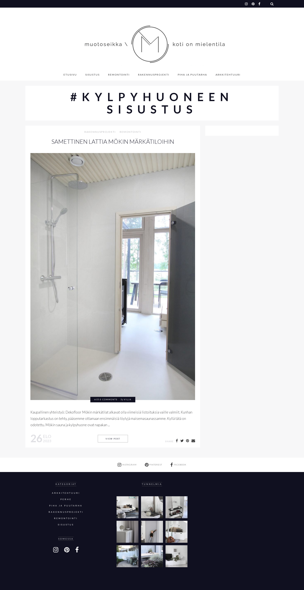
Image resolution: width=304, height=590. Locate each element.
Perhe (66, 499)
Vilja (128, 399)
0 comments (108, 399)
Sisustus (92, 74)
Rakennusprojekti (153, 74)
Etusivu (70, 74)
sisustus (66, 525)
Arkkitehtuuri (228, 74)
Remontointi (119, 74)
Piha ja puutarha (192, 74)
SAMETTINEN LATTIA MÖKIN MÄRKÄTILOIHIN (113, 141)
